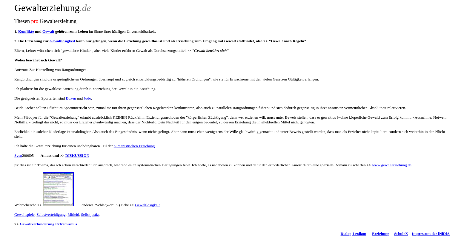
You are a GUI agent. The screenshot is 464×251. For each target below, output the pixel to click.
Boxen (71, 98)
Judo (87, 98)
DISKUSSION (77, 155)
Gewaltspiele (24, 214)
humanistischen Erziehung (134, 146)
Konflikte (26, 31)
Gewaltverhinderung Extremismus (48, 224)
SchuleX (401, 233)
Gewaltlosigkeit (62, 41)
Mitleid (73, 214)
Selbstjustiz (90, 214)
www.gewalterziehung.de (391, 165)
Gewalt (48, 31)
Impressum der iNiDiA (431, 233)
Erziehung (380, 233)
